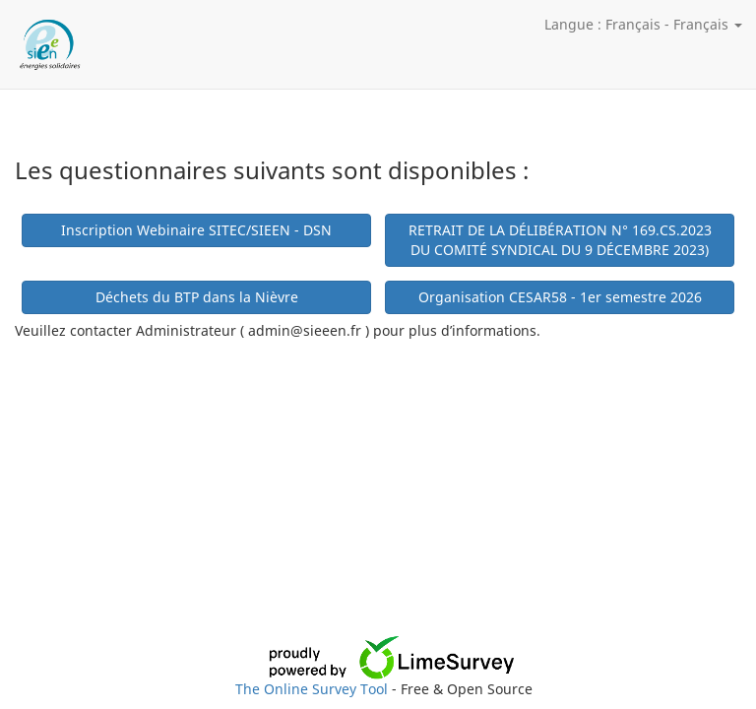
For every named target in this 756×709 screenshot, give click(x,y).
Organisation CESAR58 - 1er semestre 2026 (560, 297)
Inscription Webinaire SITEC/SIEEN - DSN (196, 230)
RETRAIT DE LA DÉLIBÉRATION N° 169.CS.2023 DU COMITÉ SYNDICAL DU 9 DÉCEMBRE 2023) (560, 240)
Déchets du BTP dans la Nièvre (196, 297)
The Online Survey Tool (313, 688)
